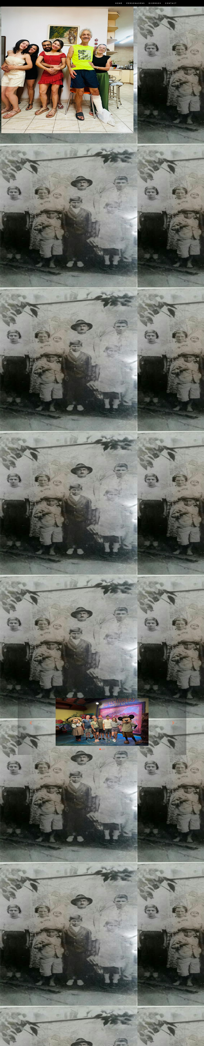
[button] (30, 722)
